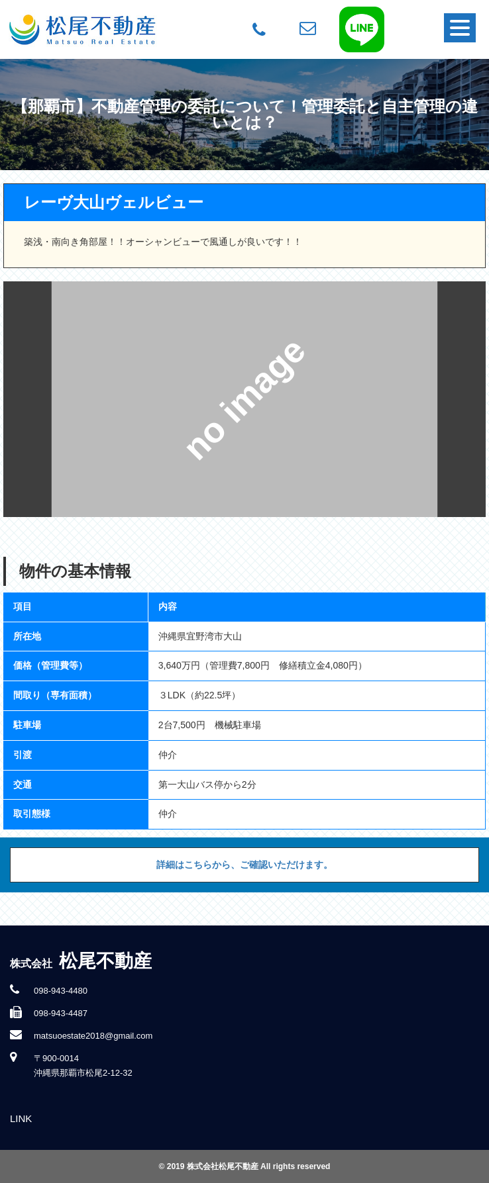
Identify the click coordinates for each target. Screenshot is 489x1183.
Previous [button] (27, 399)
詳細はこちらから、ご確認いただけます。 (244, 864)
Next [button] (461, 399)
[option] (245, 399)
